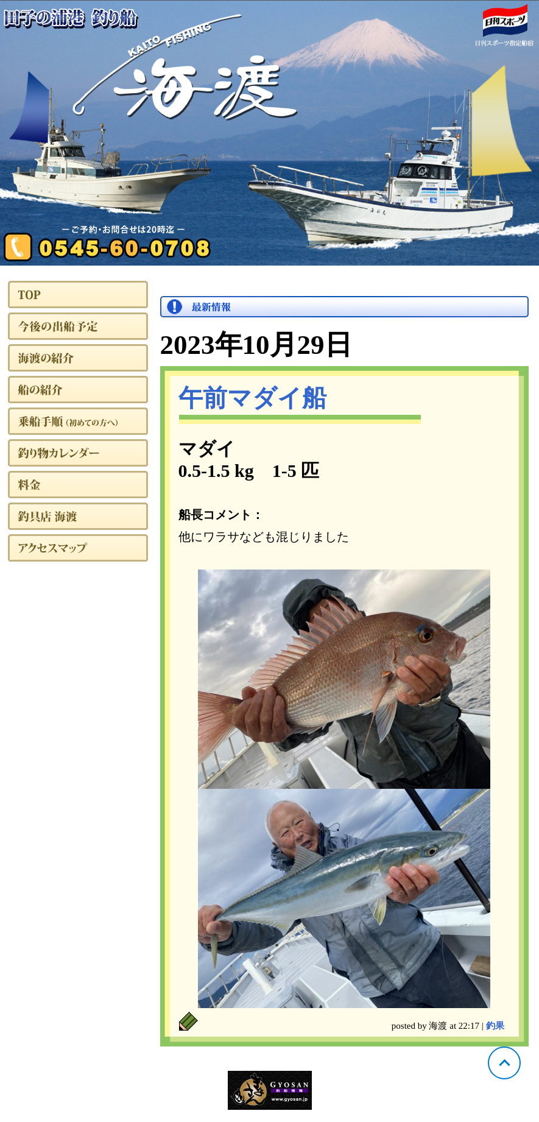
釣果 (495, 1026)
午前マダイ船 (252, 398)
